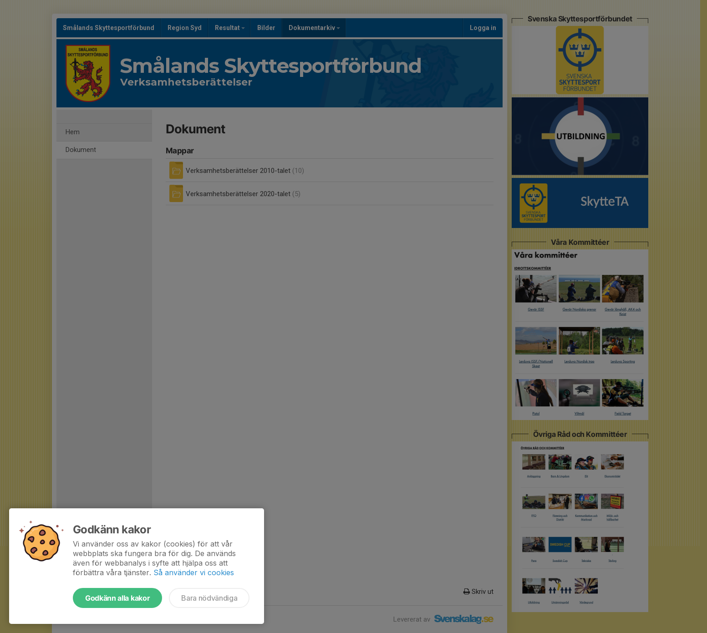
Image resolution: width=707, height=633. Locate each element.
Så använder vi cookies (193, 572)
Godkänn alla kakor (117, 598)
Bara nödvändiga (209, 598)
